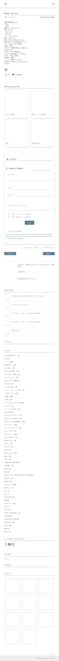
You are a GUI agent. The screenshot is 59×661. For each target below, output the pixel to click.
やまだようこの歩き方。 (11, 418)
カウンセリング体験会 (11, 380)
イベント (7, 362)
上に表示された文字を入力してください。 (17, 205)
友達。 (6, 459)
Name (9, 187)
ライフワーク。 (9, 425)
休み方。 (7, 443)
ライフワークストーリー (11, 428)
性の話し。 (7, 478)
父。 (5, 506)
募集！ (6, 456)
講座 (5, 528)
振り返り (7, 481)
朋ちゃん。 (7, 487)
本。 (5, 494)
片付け (6, 509)
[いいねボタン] (6, 70)
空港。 (8, 143)
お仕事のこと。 (9, 365)
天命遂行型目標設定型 (11, 462)
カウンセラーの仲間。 (11, 374)
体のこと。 (7, 447)
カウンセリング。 (9, 377)
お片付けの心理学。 (10, 371)
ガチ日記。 (7, 384)
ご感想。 (7, 396)
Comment (11, 174)
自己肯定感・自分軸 (10, 519)
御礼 (5, 472)
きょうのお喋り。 (9, 387)
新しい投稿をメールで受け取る (21, 217)
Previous (10, 253)
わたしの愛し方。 (9, 437)
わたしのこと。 (9, 434)
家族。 (6, 469)
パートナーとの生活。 (11, 409)
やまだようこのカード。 (11, 415)
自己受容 (7, 516)
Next (49, 253)
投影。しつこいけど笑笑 (39, 114)
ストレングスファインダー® (13, 402)
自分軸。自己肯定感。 (11, 513)
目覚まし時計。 (36, 143)
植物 (5, 500)
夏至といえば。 (16, 330)
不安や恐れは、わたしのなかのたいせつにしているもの (27, 296)
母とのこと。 (8, 503)
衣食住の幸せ (8, 522)
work (6, 358)
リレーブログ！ (9, 431)
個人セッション (9, 453)
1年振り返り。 (22, 271)
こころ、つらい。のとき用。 (13, 390)
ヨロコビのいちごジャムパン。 (21, 304)
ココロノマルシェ (9, 393)
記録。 (6, 525)
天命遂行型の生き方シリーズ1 (27, 278)
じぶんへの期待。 (11, 114)
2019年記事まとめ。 (10, 355)
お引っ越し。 (8, 368)
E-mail (10, 194)
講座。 (6, 532)
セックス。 (7, 406)
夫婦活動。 (7, 465)
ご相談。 (7, 399)
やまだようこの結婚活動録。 (13, 421)
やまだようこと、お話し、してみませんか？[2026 (26, 313)
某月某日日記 (8, 497)
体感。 (6, 450)
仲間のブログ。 (9, 440)
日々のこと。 (40, 247)
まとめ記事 (7, 412)
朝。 (5, 491)
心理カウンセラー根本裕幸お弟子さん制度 (17, 475)
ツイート (7, 559)
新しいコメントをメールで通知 (21, 214)
